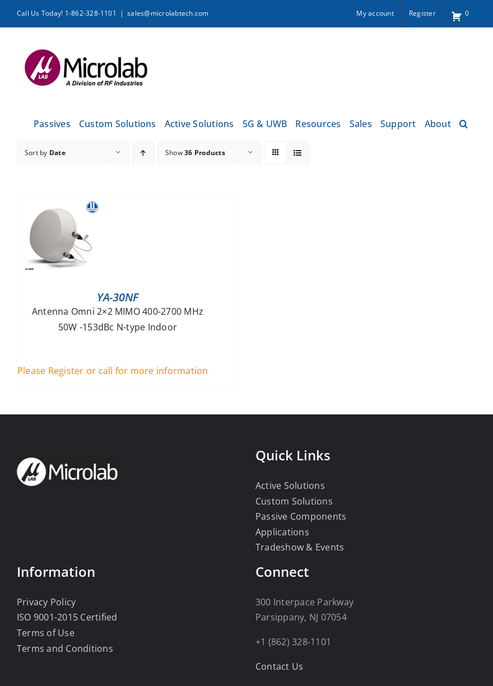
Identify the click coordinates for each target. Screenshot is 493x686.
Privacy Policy (46, 602)
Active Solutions (290, 485)
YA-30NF (117, 297)
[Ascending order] (143, 152)
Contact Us (279, 666)
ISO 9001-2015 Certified (67, 617)
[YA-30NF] (59, 205)
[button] (463, 122)
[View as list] (298, 153)
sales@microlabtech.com (167, 13)
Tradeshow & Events (299, 547)
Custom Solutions (294, 501)
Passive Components (300, 516)
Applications (282, 532)
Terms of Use (46, 633)
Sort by (45, 152)
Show (195, 152)
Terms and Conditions (65, 648)
